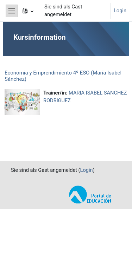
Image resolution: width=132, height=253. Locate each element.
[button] (28, 10)
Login (120, 10)
